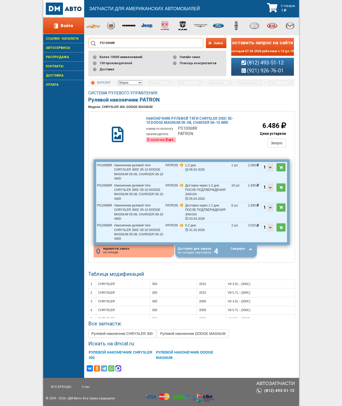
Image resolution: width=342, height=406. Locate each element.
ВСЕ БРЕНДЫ (61, 387)
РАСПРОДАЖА (57, 57)
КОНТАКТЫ (54, 66)
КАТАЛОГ (104, 82)
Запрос (276, 143)
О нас (86, 387)
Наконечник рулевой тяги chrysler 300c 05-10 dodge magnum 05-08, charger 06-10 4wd (190, 121)
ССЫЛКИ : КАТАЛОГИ (62, 38)
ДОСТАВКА (54, 75)
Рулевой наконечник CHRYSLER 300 (122, 334)
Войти (67, 25)
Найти (218, 43)
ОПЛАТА (52, 84)
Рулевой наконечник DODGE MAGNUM (192, 334)
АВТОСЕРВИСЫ (58, 48)
